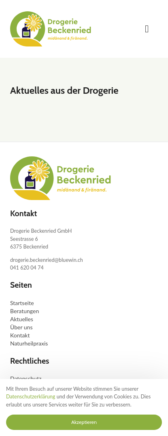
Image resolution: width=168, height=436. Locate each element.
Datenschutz (25, 378)
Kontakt (20, 335)
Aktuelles (21, 319)
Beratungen (24, 311)
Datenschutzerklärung (30, 397)
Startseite (22, 302)
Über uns (21, 327)
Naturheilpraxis (29, 343)
